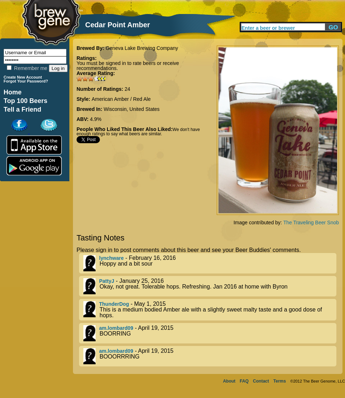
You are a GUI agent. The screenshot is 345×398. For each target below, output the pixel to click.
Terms (279, 381)
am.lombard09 (116, 328)
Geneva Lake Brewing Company (142, 48)
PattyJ (106, 281)
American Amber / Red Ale (121, 99)
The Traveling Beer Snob (311, 222)
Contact (261, 381)
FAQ (244, 381)
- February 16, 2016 (209, 263)
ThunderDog (114, 304)
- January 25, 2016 (209, 286)
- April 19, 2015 (209, 333)
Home (13, 92)
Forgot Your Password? (26, 81)
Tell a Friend (22, 109)
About (229, 381)
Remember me (27, 68)
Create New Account (23, 77)
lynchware (111, 258)
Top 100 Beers (25, 100)
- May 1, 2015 (209, 309)
